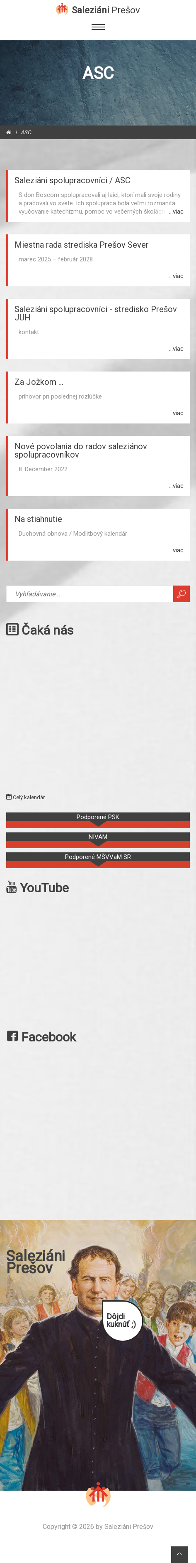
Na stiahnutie (38, 519)
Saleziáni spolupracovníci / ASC (73, 180)
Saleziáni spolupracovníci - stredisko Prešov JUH (96, 313)
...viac (176, 211)
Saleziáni (106, 9)
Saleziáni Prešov (128, 1527)
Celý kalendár (25, 797)
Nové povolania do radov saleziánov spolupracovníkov (81, 450)
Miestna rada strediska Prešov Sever (82, 245)
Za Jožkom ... (39, 382)
